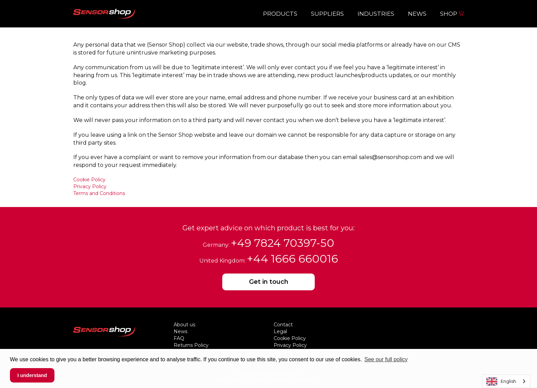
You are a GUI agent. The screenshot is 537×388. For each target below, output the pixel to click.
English (501, 381)
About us (184, 325)
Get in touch (268, 282)
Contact (283, 325)
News (417, 13)
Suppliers (327, 13)
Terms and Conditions (99, 193)
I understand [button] (32, 375)
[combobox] (506, 381)
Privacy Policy (90, 186)
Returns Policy (191, 345)
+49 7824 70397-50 (282, 243)
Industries (376, 13)
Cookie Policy (89, 180)
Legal (280, 331)
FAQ (179, 338)
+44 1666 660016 (292, 258)
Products (280, 13)
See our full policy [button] (386, 359)
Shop (452, 13)
